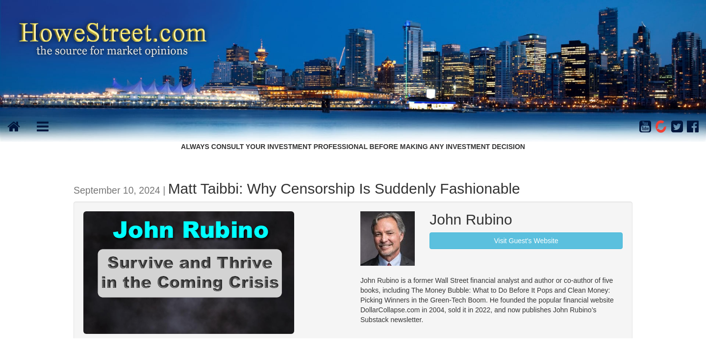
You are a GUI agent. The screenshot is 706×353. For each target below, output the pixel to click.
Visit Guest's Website (526, 241)
